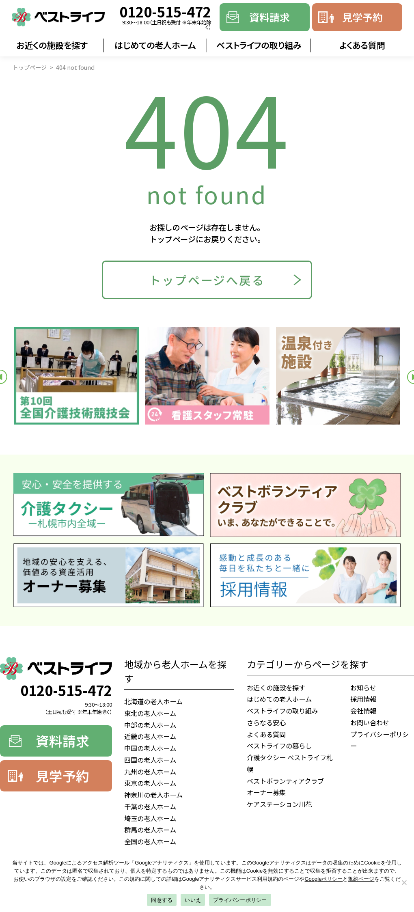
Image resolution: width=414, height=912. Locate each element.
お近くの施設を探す (52, 45)
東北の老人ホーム (150, 713)
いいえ (193, 900)
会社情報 (363, 711)
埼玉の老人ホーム (150, 818)
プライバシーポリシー (379, 740)
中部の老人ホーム (150, 725)
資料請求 (269, 17)
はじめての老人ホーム (155, 45)
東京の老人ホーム (150, 783)
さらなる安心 (266, 722)
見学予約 (362, 17)
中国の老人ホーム (150, 748)
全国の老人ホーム (150, 841)
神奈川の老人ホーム (153, 795)
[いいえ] (404, 882)
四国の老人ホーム (150, 760)
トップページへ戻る (207, 280)
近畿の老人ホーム (150, 736)
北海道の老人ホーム (153, 701)
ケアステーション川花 (279, 804)
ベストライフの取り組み (259, 45)
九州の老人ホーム (150, 771)
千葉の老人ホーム (150, 806)
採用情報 (363, 699)
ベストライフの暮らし (279, 745)
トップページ (30, 67)
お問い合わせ (369, 722)
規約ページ (361, 879)
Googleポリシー (324, 879)
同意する (161, 900)
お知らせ (363, 687)
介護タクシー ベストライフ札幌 (290, 763)
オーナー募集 (266, 792)
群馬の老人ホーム (150, 829)
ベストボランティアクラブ (285, 781)
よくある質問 (362, 45)
